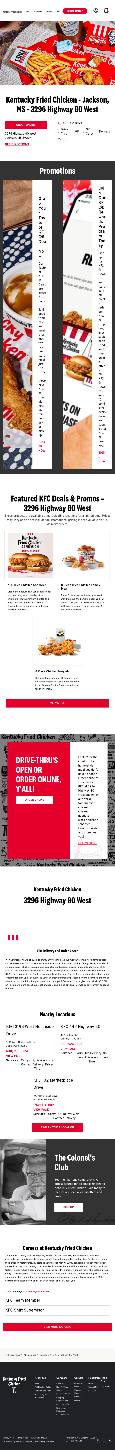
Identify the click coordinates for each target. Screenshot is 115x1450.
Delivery (104, 131)
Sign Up (68, 1207)
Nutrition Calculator (43, 1391)
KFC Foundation (63, 1394)
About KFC (60, 1383)
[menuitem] (27, 12)
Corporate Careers (78, 1391)
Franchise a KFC (63, 1404)
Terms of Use (22, 1438)
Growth (77, 1401)
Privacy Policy (8, 1438)
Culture (77, 1397)
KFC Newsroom (62, 1415)
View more (57, 703)
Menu (37, 1383)
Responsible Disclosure (61, 1409)
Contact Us (93, 1387)
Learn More (87, 843)
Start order (75, 11)
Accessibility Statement (44, 1442)
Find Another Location (57, 1127)
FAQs (90, 1383)
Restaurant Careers (78, 1385)
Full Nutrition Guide (43, 1387)
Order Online (26, 125)
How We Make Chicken (62, 1388)
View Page (14, 1056)
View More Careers (57, 1327)
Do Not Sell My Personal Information (17, 1442)
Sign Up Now (101, 457)
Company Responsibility (62, 1399)
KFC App (92, 1391)
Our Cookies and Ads (39, 1438)
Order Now (41, 446)
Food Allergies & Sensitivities (41, 1396)
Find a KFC (105, 1386)
